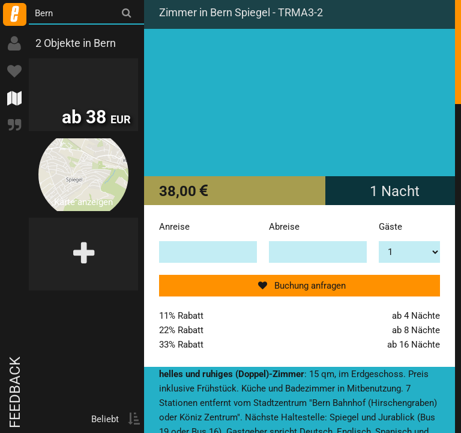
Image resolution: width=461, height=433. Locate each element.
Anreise (174, 226)
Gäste (390, 226)
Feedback (15, 392)
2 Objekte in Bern (75, 43)
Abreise (284, 226)
